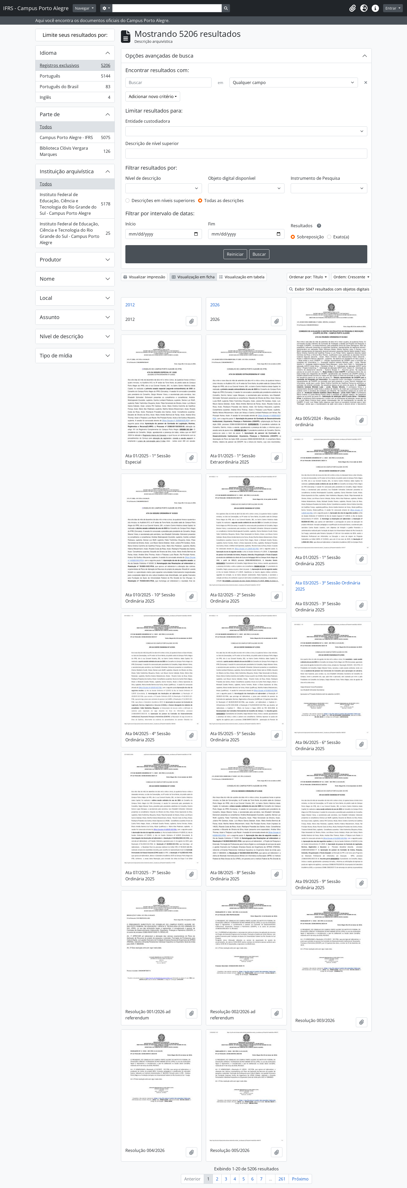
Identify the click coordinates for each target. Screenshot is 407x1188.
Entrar (391, 8)
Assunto (49, 317)
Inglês (74, 98)
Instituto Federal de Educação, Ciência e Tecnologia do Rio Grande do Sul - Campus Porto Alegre (74, 204)
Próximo (300, 1179)
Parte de (50, 114)
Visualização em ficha (193, 276)
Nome (47, 278)
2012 (130, 305)
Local (46, 297)
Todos (46, 127)
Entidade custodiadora (147, 121)
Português (74, 77)
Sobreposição (310, 237)
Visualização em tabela (241, 276)
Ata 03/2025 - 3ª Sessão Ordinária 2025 (327, 586)
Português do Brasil (74, 88)
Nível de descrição (61, 336)
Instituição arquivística (67, 171)
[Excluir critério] (365, 82)
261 (282, 1179)
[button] (352, 8)
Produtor (50, 259)
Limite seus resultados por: (75, 34)
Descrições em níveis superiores (163, 200)
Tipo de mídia (56, 355)
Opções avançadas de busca (159, 55)
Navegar (83, 8)
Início (130, 224)
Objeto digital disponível (231, 178)
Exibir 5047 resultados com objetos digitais (329, 289)
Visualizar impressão (144, 276)
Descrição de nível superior (152, 143)
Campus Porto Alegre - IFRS (74, 138)
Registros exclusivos (74, 66)
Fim (211, 224)
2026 (215, 305)
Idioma (48, 52)
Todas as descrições (224, 200)
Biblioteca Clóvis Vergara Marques (74, 151)
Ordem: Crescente (350, 276)
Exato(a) (341, 237)
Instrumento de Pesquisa (315, 178)
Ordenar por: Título (306, 276)
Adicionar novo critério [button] (151, 96)
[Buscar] (168, 82)
